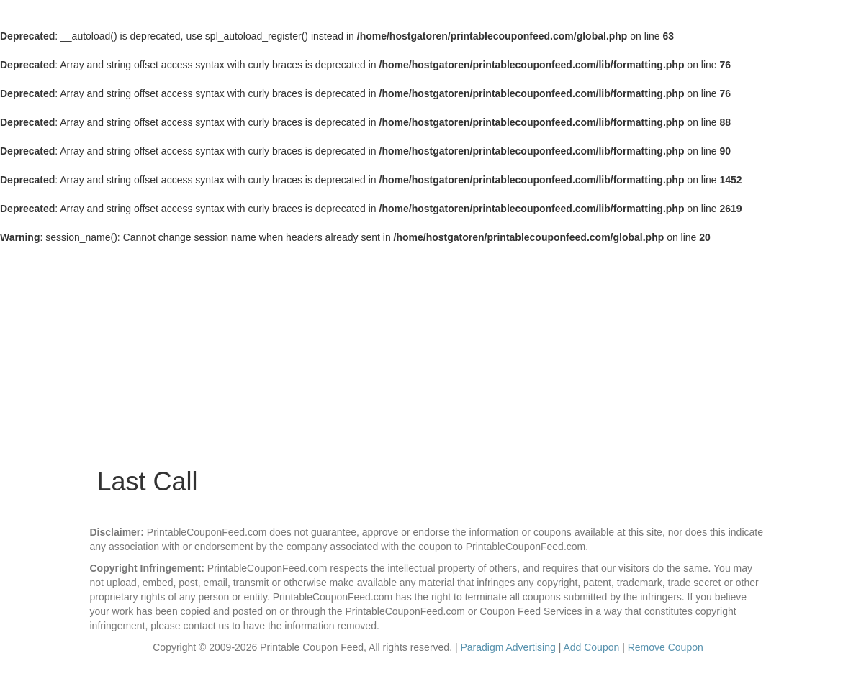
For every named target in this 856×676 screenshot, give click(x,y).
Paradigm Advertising (507, 647)
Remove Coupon (665, 647)
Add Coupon (591, 647)
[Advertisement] (428, 352)
